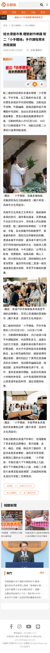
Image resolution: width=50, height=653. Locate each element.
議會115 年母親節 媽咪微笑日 (30, 17)
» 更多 (41, 572)
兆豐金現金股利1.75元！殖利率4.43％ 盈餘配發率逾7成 (24, 593)
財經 (14, 12)
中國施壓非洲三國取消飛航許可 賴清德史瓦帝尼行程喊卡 (24, 581)
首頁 (5, 25)
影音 (43, 12)
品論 (33, 12)
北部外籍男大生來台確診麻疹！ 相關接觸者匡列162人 (24, 589)
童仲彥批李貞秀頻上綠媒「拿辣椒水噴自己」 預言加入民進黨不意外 (24, 585)
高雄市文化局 (26, 485)
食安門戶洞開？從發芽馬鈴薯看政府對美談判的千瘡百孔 (24, 597)
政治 (24, 12)
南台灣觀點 (16, 25)
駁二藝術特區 (30, 492)
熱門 (4, 12)
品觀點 (10, 485)
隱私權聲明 (25, 646)
